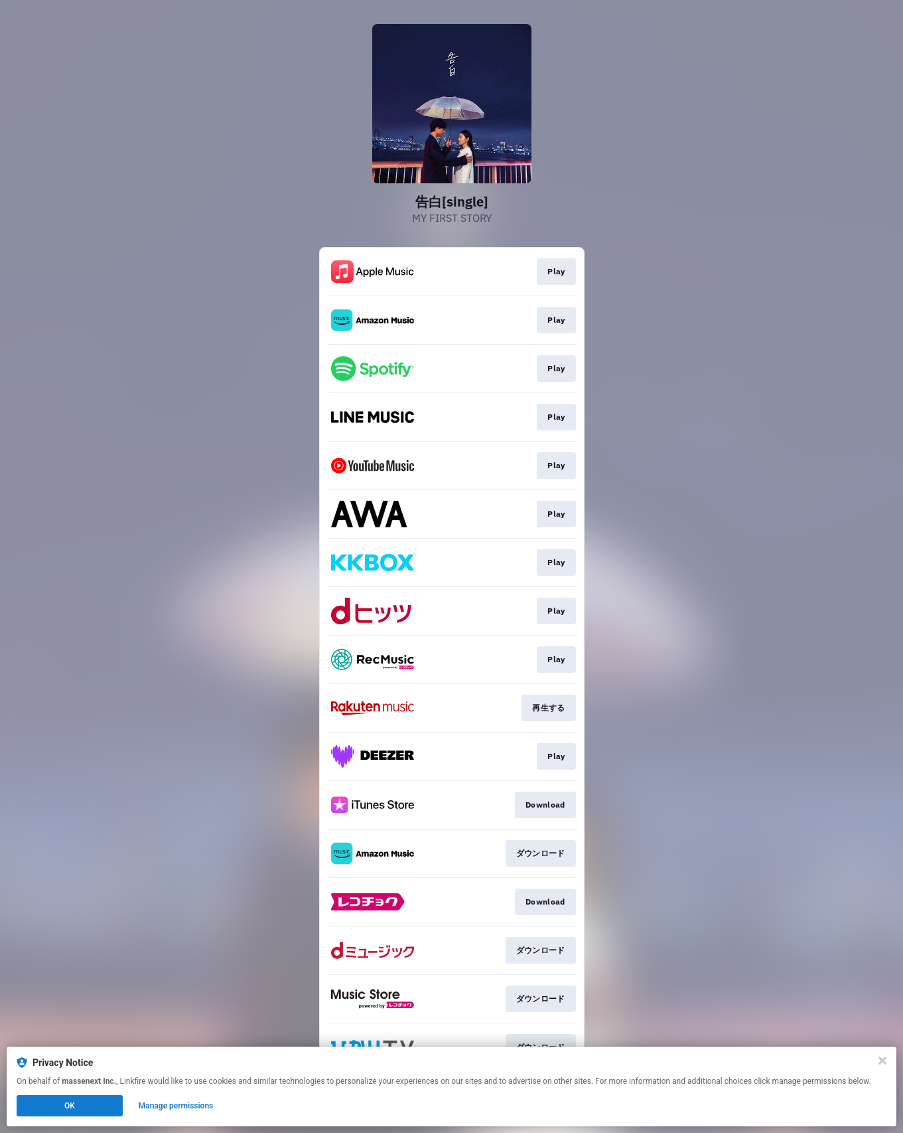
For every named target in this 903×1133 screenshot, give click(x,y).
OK (69, 1105)
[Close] (882, 1060)
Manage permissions (176, 1105)
